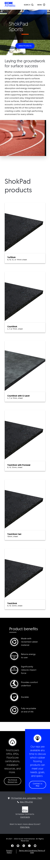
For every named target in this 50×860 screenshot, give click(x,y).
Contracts (25, 817)
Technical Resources (12, 781)
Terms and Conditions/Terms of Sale (32, 851)
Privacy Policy (9, 851)
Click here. (25, 827)
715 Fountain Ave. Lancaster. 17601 (26, 798)
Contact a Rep (37, 785)
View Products (25, 46)
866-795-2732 (26, 802)
